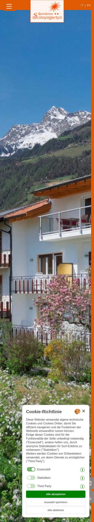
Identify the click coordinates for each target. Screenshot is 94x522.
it (82, 5)
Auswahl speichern (55, 502)
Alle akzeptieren (56, 494)
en (89, 5)
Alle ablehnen (55, 510)
